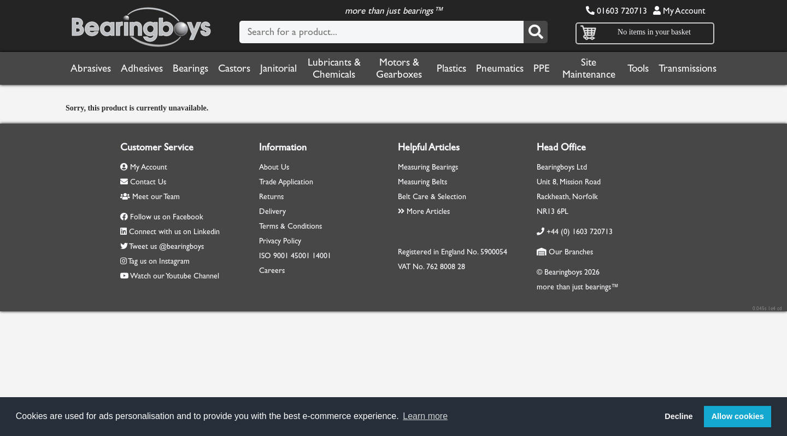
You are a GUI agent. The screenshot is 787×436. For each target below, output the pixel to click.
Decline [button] (678, 416)
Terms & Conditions (290, 226)
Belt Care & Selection (432, 196)
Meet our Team (150, 196)
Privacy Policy (280, 241)
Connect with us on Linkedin (174, 231)
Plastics (451, 68)
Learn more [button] (425, 416)
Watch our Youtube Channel (174, 276)
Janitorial (278, 68)
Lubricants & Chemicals (334, 68)
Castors (234, 68)
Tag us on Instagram (159, 261)
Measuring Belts (422, 182)
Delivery (272, 211)
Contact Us (143, 182)
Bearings (190, 68)
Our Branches (565, 252)
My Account (679, 10)
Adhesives (142, 68)
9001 (281, 255)
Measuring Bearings (428, 167)
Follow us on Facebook (166, 217)
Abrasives (91, 68)
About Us (274, 167)
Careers (272, 270)
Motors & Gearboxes (399, 68)
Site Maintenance (588, 68)
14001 (321, 255)
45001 (300, 255)
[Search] (536, 32)
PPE (541, 68)
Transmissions (687, 68)
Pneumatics (500, 68)
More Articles (424, 211)
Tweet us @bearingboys (166, 246)
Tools (638, 68)
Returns (271, 196)
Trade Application (286, 182)
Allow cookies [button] (738, 416)
